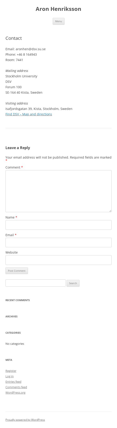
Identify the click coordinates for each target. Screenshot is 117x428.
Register (10, 371)
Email (11, 235)
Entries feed (13, 382)
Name (11, 217)
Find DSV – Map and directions (28, 114)
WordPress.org (15, 392)
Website (11, 252)
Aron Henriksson (58, 8)
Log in (9, 376)
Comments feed (16, 387)
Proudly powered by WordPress (25, 420)
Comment (14, 167)
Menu (58, 21)
